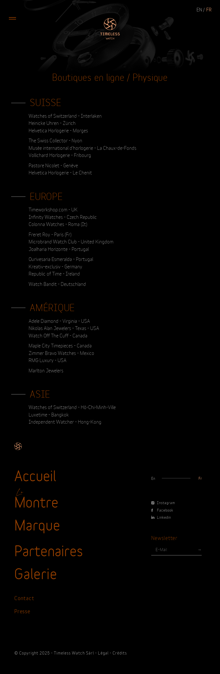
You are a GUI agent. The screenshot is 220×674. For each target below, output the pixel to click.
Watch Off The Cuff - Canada (58, 335)
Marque (37, 524)
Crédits (120, 653)
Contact (24, 598)
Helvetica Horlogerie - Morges (58, 130)
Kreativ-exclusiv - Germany (55, 266)
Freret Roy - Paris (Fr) (50, 234)
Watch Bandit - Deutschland (57, 283)
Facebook (162, 509)
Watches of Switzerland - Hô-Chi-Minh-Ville (72, 406)
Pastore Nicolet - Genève (53, 165)
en (199, 9)
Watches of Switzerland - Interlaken (65, 115)
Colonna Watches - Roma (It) (58, 223)
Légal (103, 653)
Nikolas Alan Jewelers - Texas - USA (64, 327)
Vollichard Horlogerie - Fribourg (60, 154)
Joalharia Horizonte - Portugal (59, 248)
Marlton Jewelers (46, 370)
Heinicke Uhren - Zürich (52, 122)
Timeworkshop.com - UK (53, 209)
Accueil (35, 474)
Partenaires (48, 549)
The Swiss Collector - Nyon (55, 140)
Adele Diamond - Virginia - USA (59, 320)
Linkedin (161, 517)
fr (208, 9)
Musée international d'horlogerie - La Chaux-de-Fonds (82, 147)
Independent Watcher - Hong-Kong (65, 421)
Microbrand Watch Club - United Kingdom (71, 241)
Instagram (163, 502)
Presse (22, 611)
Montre (36, 501)
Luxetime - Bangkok (49, 414)
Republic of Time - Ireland (54, 273)
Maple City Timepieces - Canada (60, 345)
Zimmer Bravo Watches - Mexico (61, 352)
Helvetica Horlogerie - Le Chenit (60, 172)
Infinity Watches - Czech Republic (63, 216)
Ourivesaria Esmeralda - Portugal (61, 258)
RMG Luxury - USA (47, 359)
